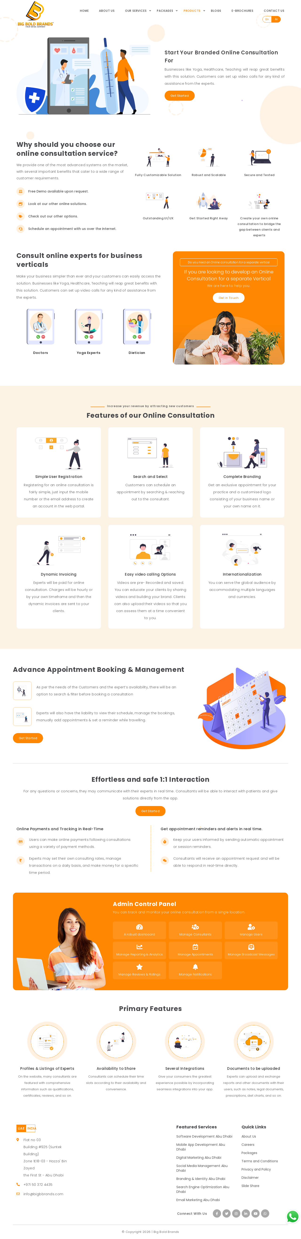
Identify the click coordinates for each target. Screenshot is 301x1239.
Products (192, 11)
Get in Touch (229, 298)
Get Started (179, 95)
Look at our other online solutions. (51, 204)
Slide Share (250, 1185)
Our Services (136, 11)
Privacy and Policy (256, 1169)
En (267, 19)
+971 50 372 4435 (38, 1184)
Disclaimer (250, 1177)
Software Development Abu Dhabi (204, 1136)
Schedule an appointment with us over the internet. (66, 229)
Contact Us (274, 11)
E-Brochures (242, 11)
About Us (107, 11)
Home (84, 11)
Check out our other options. (47, 216)
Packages (165, 11)
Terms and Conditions (260, 1161)
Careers (248, 1144)
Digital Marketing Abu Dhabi (198, 1157)
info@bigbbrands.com (43, 1194)
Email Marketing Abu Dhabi (198, 1200)
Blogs (216, 11)
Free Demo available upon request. (52, 191)
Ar (276, 19)
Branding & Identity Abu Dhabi (200, 1178)
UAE (21, 1128)
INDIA (31, 1128)
